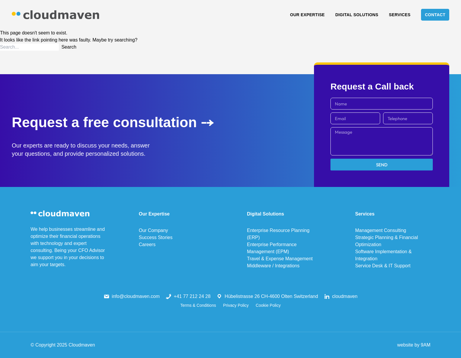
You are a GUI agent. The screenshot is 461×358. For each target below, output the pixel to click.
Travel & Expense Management (280, 258)
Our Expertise (307, 14)
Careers (147, 244)
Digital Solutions (356, 14)
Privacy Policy (236, 305)
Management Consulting (380, 230)
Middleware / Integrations (273, 265)
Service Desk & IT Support (382, 265)
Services (399, 14)
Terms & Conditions (198, 305)
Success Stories (156, 237)
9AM (425, 344)
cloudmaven (345, 296)
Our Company (153, 230)
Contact (435, 14)
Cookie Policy (268, 305)
